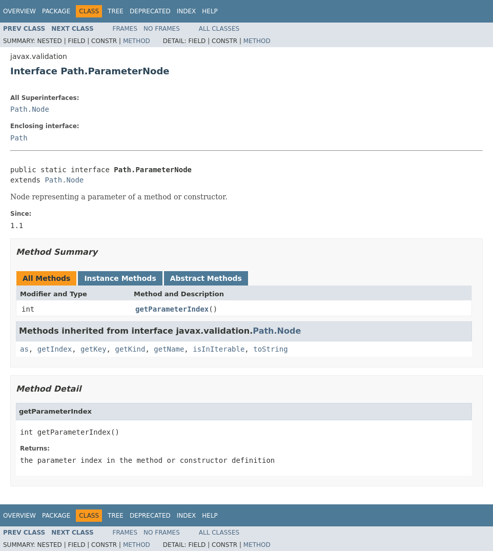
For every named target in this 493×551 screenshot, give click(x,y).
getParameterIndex (172, 309)
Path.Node (29, 109)
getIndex (54, 349)
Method (136, 41)
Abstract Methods (206, 278)
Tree (116, 11)
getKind (130, 349)
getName (169, 349)
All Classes (219, 28)
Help (210, 11)
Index (186, 11)
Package (56, 11)
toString (270, 349)
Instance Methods (120, 278)
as (24, 349)
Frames (125, 28)
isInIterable (218, 349)
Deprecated (150, 11)
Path (19, 138)
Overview (19, 11)
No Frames (161, 28)
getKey (93, 349)
